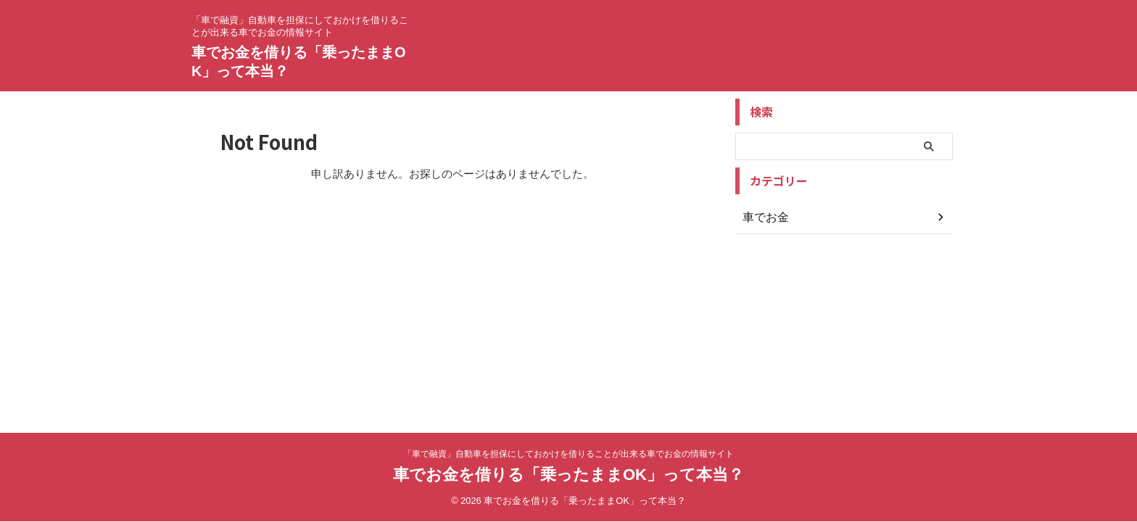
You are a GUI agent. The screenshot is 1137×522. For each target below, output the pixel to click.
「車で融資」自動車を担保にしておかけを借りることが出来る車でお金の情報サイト (568, 454)
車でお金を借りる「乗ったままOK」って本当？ (568, 474)
